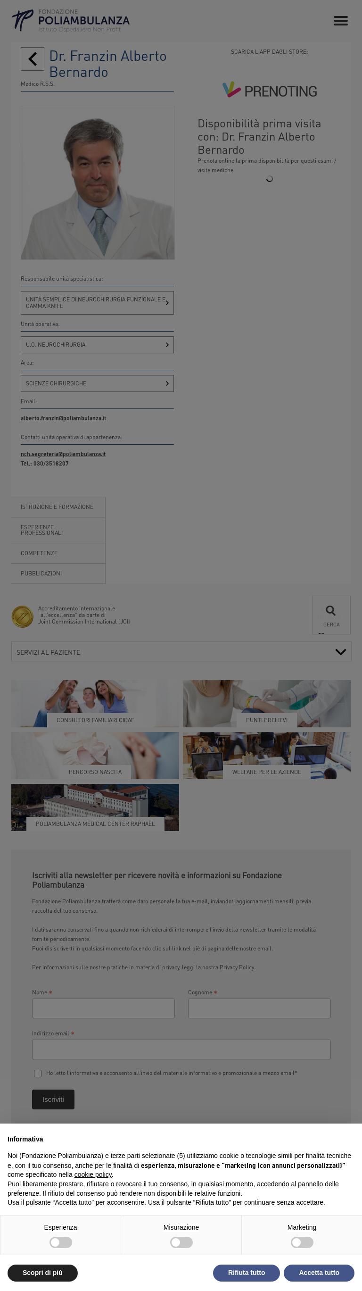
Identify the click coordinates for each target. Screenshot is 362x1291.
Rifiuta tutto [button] (246, 1272)
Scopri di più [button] (43, 1272)
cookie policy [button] (93, 1174)
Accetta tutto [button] (319, 1272)
